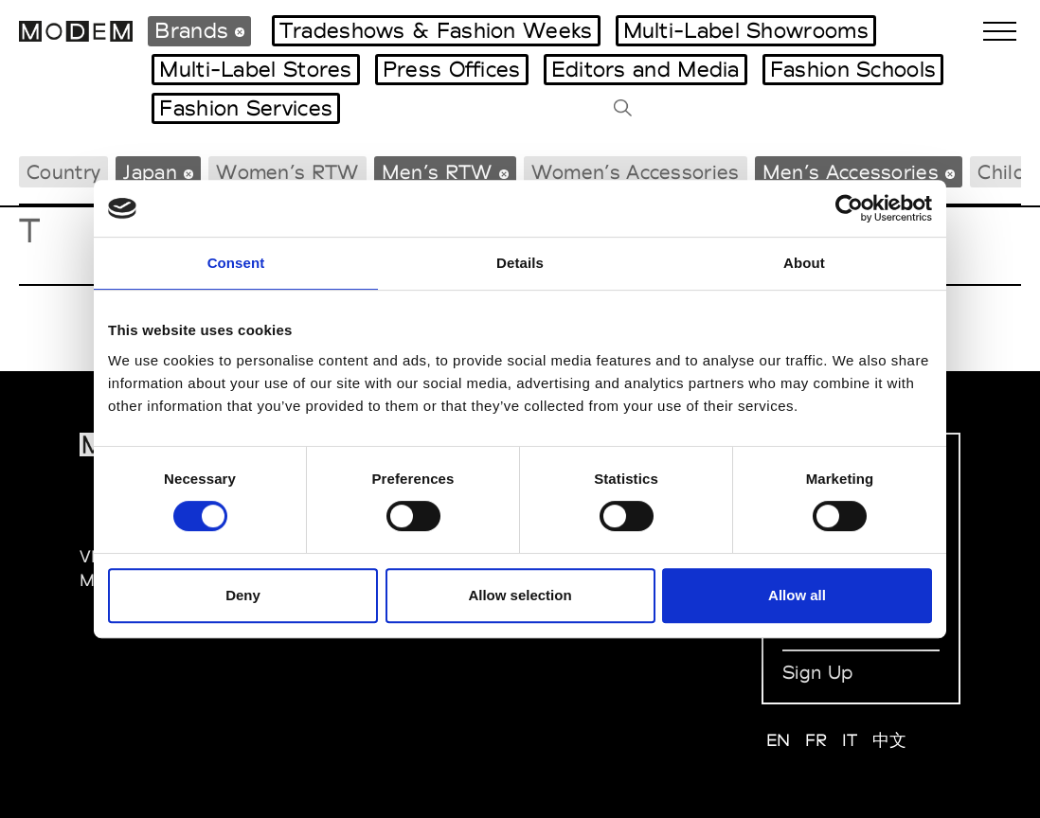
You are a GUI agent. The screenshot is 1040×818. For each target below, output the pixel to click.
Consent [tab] (236, 263)
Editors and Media (645, 69)
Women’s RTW (287, 172)
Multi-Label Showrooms (746, 30)
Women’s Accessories (635, 172)
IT (850, 740)
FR (816, 740)
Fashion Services (245, 108)
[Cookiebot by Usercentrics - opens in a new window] (849, 208)
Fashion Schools (853, 69)
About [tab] (804, 263)
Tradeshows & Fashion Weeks (436, 30)
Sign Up (817, 672)
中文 (889, 740)
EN (778, 740)
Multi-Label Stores (255, 69)
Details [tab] (520, 263)
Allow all (797, 595)
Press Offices (452, 69)
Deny (242, 595)
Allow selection (519, 595)
